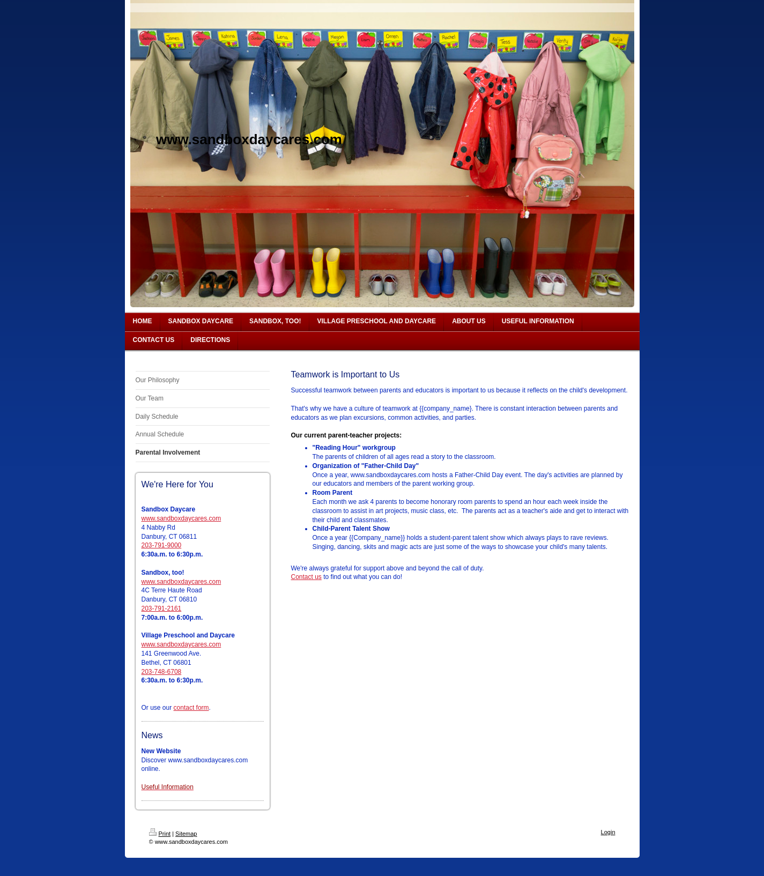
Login (608, 832)
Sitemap (186, 833)
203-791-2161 (162, 608)
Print (160, 833)
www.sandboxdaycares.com (181, 518)
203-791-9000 (162, 545)
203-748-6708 (162, 671)
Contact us (306, 577)
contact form (191, 707)
